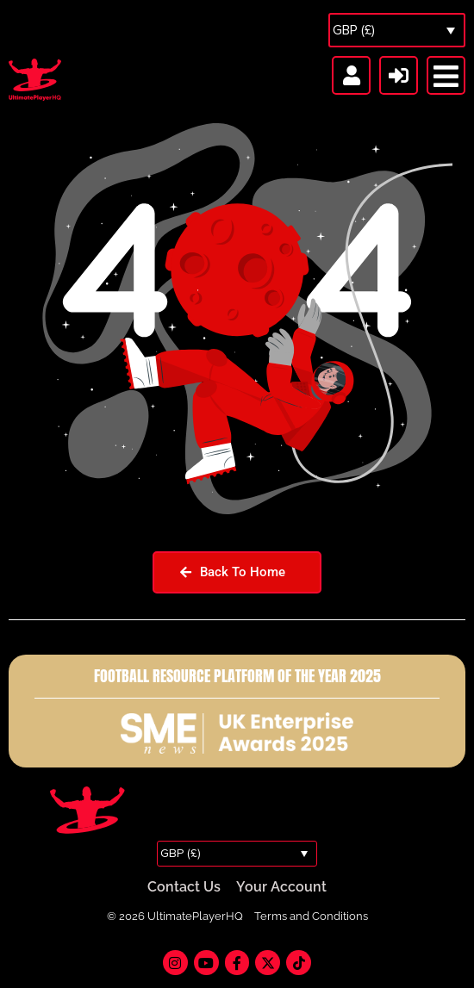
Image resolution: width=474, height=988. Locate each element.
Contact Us (184, 887)
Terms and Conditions (311, 916)
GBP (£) (354, 30)
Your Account (281, 887)
